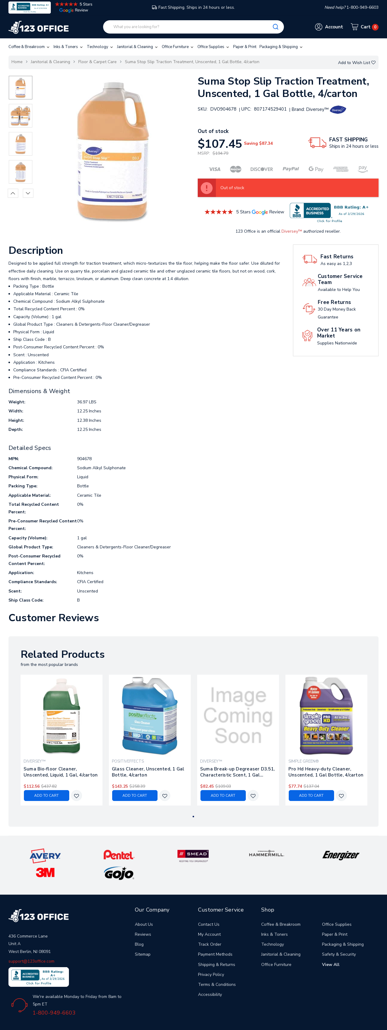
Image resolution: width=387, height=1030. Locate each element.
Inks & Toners (69, 47)
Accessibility (210, 976)
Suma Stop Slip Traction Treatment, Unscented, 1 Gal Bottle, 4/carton (192, 62)
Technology (100, 47)
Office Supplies (213, 47)
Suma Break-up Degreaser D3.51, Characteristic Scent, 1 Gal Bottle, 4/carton (237, 772)
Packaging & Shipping (281, 47)
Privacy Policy (211, 956)
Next (28, 193)
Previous (13, 193)
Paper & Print (244, 47)
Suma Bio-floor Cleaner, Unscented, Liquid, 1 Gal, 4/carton (61, 772)
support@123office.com (31, 943)
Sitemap (143, 936)
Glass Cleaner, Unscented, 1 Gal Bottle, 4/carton (148, 772)
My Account (209, 916)
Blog (139, 926)
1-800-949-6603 (54, 994)
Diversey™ (291, 231)
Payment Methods (215, 936)
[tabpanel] (61, 740)
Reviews (143, 916)
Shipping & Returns (216, 946)
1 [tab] (193, 816)
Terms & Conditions (217, 966)
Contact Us (209, 906)
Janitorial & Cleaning (138, 47)
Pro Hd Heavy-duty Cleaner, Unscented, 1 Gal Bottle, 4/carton (325, 772)
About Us (144, 906)
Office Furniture (178, 47)
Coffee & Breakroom (29, 47)
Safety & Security (339, 936)
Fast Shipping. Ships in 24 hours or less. (193, 7)
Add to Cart (46, 795)
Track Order (209, 926)
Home (17, 62)
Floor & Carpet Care (97, 62)
